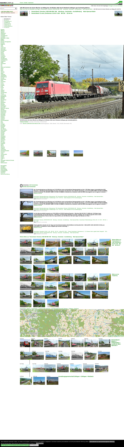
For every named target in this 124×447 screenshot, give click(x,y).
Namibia (2, 109)
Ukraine (2, 155)
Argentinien (3, 33)
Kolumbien (3, 81)
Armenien (3, 34)
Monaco (2, 103)
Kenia (2, 80)
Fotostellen (3, 171)
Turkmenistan (4, 154)
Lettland (2, 90)
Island (2, 68)
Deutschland (44, 9)
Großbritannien (4, 60)
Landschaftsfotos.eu (8, 26)
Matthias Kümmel (38, 193)
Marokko (3, 98)
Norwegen (3, 114)
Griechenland (4, 58)
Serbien (2, 135)
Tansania (3, 147)
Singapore (3, 137)
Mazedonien (3, 99)
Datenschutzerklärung (5, 174)
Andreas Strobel (24, 121)
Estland (2, 53)
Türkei (2, 153)
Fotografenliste (4, 170)
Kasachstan (3, 79)
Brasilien (3, 43)
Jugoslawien (3, 75)
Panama (3, 119)
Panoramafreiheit (4, 120)
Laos (2, 89)
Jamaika (3, 72)
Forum (21, 2)
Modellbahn (3, 168)
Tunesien (3, 152)
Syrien (2, 144)
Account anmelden (118, 5)
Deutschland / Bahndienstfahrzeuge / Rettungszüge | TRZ (45, 196)
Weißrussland (4, 162)
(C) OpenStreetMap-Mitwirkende (116, 336)
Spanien (2, 141)
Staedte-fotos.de (7, 25)
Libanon (2, 91)
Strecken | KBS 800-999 (53, 9)
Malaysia (3, 97)
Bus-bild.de (6, 20)
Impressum (30, 2)
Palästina (3, 118)
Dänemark (3, 49)
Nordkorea (3, 113)
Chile (2, 45)
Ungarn (2, 156)
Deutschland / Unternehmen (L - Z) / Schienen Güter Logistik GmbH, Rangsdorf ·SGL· (89, 231)
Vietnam (2, 161)
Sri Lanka (3, 142)
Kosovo (2, 84)
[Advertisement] (60, 29)
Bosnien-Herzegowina (6, 41)
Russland (3, 126)
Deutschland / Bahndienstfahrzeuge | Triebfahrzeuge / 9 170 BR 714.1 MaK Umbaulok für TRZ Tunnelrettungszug (58, 197)
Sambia (2, 127)
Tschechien (3, 149)
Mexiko (2, 101)
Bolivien (2, 40)
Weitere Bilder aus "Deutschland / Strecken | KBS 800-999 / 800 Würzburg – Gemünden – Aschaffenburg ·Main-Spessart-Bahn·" (52, 236)
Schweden (3, 131)
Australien (3, 37)
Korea (2, 83)
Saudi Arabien (4, 130)
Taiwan (2, 145)
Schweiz (3, 132)
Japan (2, 73)
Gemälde (3, 166)
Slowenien (3, 139)
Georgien (3, 57)
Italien (2, 70)
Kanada (2, 78)
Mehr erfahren (39, 443)
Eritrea (2, 52)
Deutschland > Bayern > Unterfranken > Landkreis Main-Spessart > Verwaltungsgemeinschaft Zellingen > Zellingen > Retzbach (49, 308)
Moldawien (3, 102)
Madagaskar (3, 96)
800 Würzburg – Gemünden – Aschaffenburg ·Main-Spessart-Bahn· (76, 9)
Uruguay (3, 158)
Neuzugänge (4, 165)
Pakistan (3, 116)
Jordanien (3, 74)
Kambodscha (4, 76)
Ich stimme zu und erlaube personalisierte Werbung (15, 445)
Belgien (2, 39)
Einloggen (110, 5)
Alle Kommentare (33, 185)
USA (2, 159)
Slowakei (3, 138)
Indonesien (3, 63)
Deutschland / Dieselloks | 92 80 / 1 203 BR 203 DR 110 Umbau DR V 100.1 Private (52, 231)
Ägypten (2, 29)
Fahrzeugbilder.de (7, 21)
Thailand (3, 148)
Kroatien (3, 85)
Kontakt (25, 2)
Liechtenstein (4, 92)
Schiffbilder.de (7, 22)
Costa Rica (3, 47)
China (2, 46)
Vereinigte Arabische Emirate (7, 160)
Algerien (2, 32)
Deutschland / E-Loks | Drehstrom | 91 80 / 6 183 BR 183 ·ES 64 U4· (51, 13)
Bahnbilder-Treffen (5, 38)
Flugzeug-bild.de (7, 23)
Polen (2, 122)
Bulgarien (3, 44)
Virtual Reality (4, 169)
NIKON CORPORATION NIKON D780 (31, 123)
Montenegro (3, 106)
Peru (2, 121)
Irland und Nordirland (5, 67)
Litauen (2, 93)
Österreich (3, 115)
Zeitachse (3, 173)
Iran (1, 66)
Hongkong (3, 61)
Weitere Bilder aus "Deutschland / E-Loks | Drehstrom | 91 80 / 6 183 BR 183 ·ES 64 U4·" (116, 242)
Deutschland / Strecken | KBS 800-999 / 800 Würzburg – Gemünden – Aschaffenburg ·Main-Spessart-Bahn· (63, 11)
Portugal (3, 124)
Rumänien (3, 125)
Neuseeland (3, 110)
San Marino (3, 129)
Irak (1, 64)
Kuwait (2, 87)
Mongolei (3, 104)
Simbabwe (3, 136)
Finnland (3, 55)
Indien (2, 62)
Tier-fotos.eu (6, 27)
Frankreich (3, 56)
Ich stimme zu (34, 445)
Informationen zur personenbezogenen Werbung (101, 441)
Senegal (2, 133)
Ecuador (3, 51)
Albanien (3, 30)
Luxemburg (3, 95)
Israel (2, 69)
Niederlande (3, 112)
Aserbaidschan (4, 35)
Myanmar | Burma (5, 108)
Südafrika (3, 143)
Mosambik (3, 107)
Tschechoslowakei (5, 150)
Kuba (2, 86)
